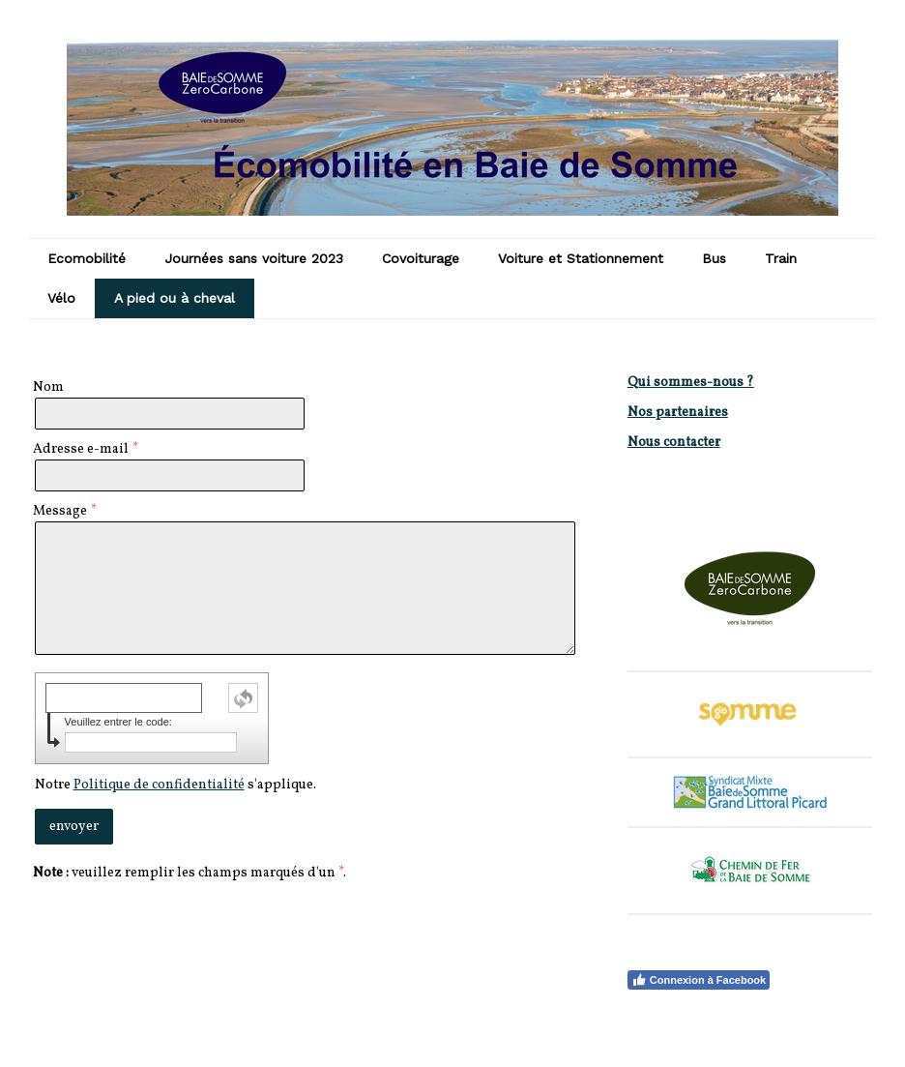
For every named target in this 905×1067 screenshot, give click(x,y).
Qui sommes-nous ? (691, 382)
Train (781, 258)
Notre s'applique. (175, 785)
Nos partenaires (678, 412)
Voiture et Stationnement (580, 258)
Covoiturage (420, 258)
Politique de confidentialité (159, 785)
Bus (714, 258)
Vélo (61, 298)
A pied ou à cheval (174, 298)
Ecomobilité (86, 258)
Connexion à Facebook (698, 980)
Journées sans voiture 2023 (253, 258)
